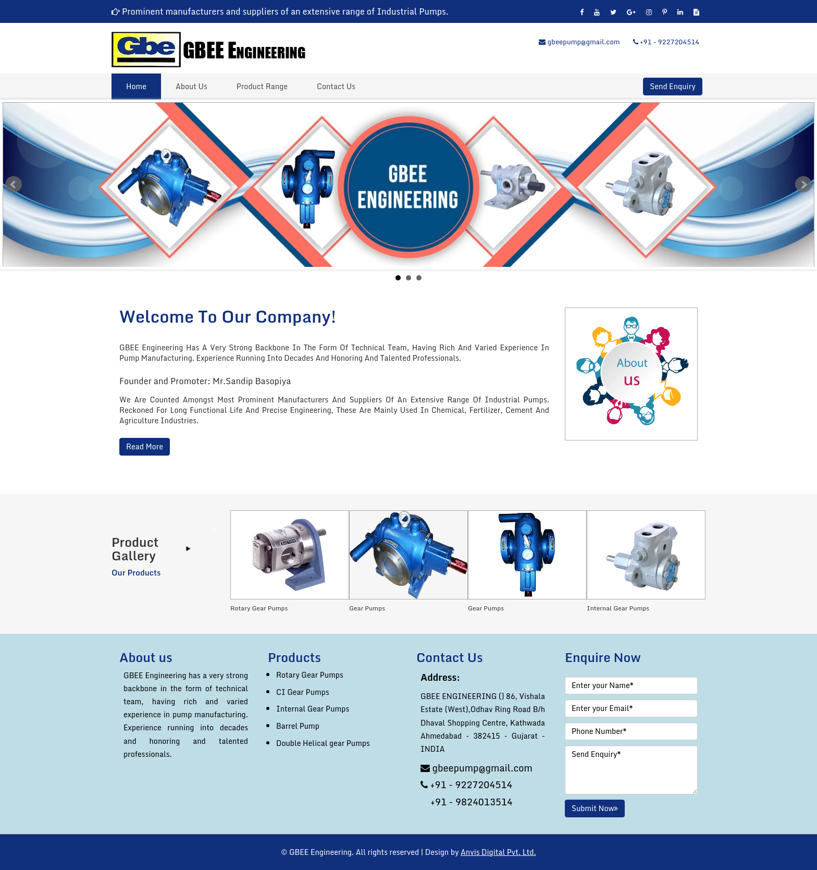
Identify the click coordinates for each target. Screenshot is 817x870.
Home (136, 86)
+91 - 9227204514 (666, 41)
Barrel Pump (297, 726)
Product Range (262, 86)
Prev (13, 184)
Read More (144, 447)
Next (803, 184)
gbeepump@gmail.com (579, 41)
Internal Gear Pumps (312, 709)
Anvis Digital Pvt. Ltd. (498, 852)
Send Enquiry (672, 86)
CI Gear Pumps (302, 692)
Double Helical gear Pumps (323, 743)
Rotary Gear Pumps (309, 675)
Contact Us (336, 86)
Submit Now (595, 808)
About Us (191, 86)
